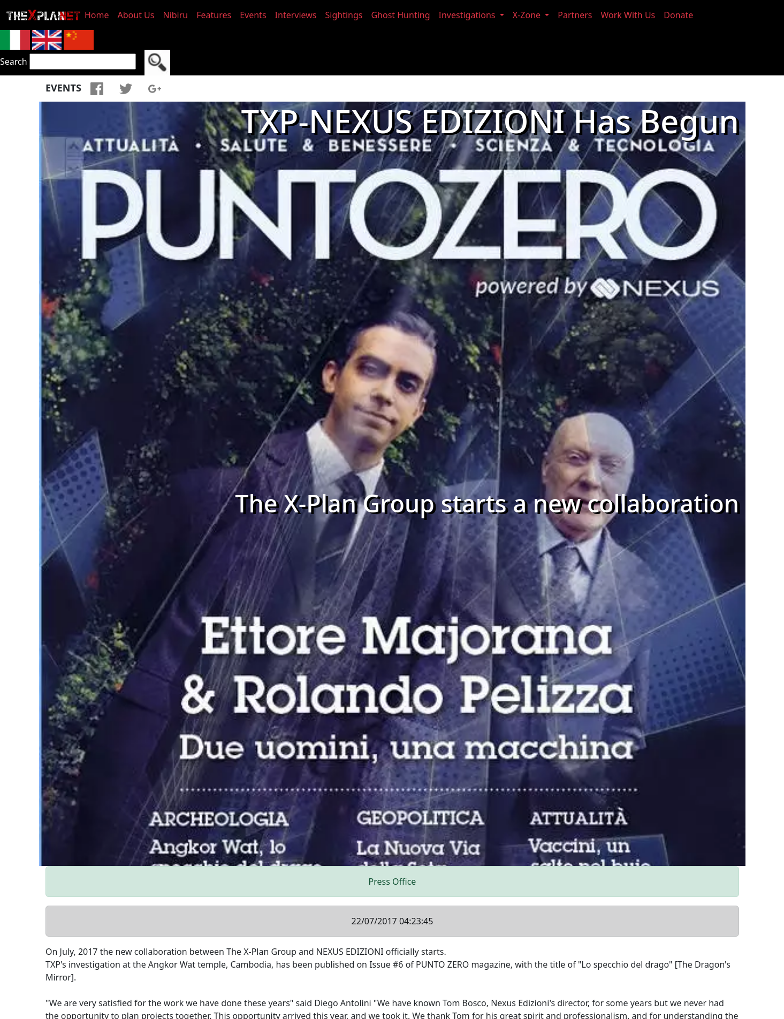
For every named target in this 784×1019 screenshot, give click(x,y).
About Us (136, 15)
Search (13, 61)
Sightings (344, 15)
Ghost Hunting (400, 15)
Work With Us (628, 15)
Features (213, 15)
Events (253, 15)
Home (97, 15)
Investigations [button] (468, 15)
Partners (575, 15)
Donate (678, 15)
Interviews (296, 15)
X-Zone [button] (528, 15)
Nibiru (175, 15)
